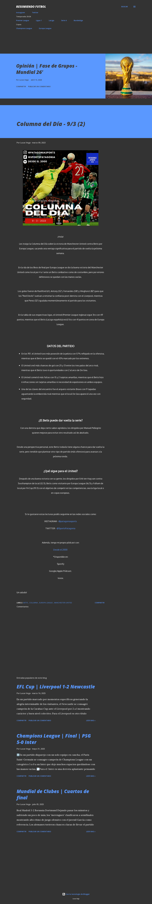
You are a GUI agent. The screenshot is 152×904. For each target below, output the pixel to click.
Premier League (22, 20)
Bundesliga (78, 20)
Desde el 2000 (60, 549)
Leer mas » (90, 720)
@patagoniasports (68, 521)
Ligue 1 (39, 20)
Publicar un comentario (39, 86)
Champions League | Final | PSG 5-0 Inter (54, 738)
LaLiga (51, 20)
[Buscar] (124, 6)
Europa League (45, 28)
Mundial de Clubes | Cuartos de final (53, 794)
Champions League (24, 28)
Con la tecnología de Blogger (76, 894)
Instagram (20, 12)
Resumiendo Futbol (31, 7)
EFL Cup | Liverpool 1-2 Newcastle (56, 686)
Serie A (64, 20)
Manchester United (63, 603)
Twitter (35, 12)
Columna (33, 603)
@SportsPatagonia (66, 528)
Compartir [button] (21, 86)
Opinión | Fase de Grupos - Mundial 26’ (46, 69)
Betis (25, 603)
